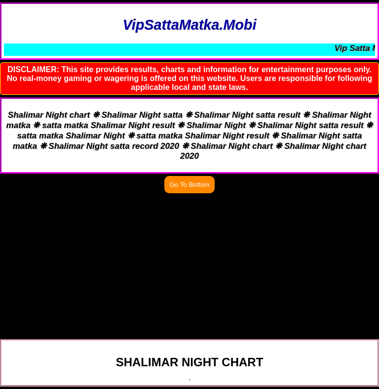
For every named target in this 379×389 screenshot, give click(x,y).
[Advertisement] (189, 265)
